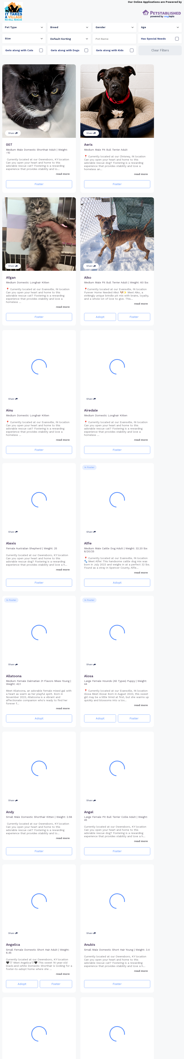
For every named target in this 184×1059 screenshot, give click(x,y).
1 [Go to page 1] (79, 1049)
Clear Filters (160, 50)
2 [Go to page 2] (86, 1049)
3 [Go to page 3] (93, 1049)
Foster (30, 173)
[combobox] (24, 27)
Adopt (18, 296)
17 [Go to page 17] (104, 1049)
